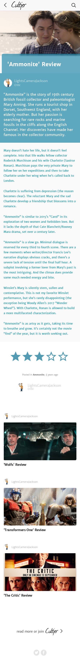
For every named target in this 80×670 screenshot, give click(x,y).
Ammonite (38, 374)
